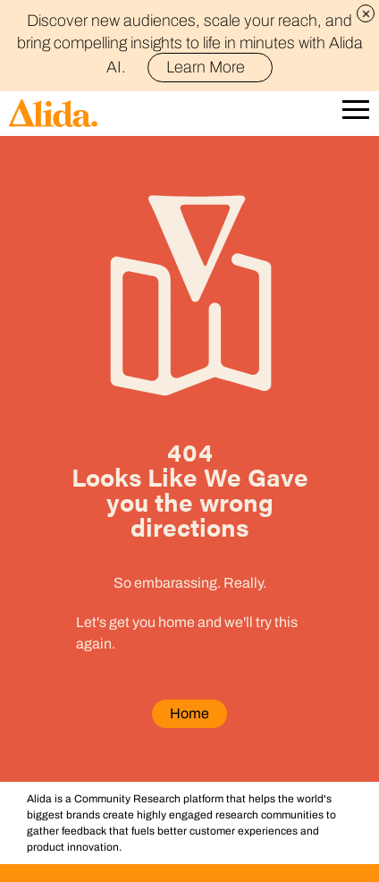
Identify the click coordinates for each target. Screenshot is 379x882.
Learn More (213, 67)
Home (189, 713)
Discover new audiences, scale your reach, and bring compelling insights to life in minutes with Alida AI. (190, 44)
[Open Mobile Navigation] (356, 113)
